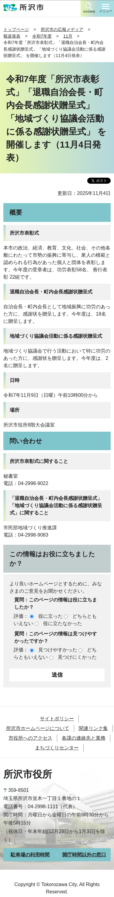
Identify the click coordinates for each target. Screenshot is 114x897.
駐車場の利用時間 (30, 854)
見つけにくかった (77, 657)
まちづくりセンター (57, 747)
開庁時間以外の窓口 (84, 854)
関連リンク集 (93, 728)
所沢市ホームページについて (37, 728)
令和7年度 (42, 36)
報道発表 (11, 36)
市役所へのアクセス (30, 738)
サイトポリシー (57, 718)
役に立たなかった (62, 623)
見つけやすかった (57, 649)
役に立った (50, 616)
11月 (67, 36)
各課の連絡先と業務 (83, 738)
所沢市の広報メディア (62, 29)
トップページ (16, 29)
